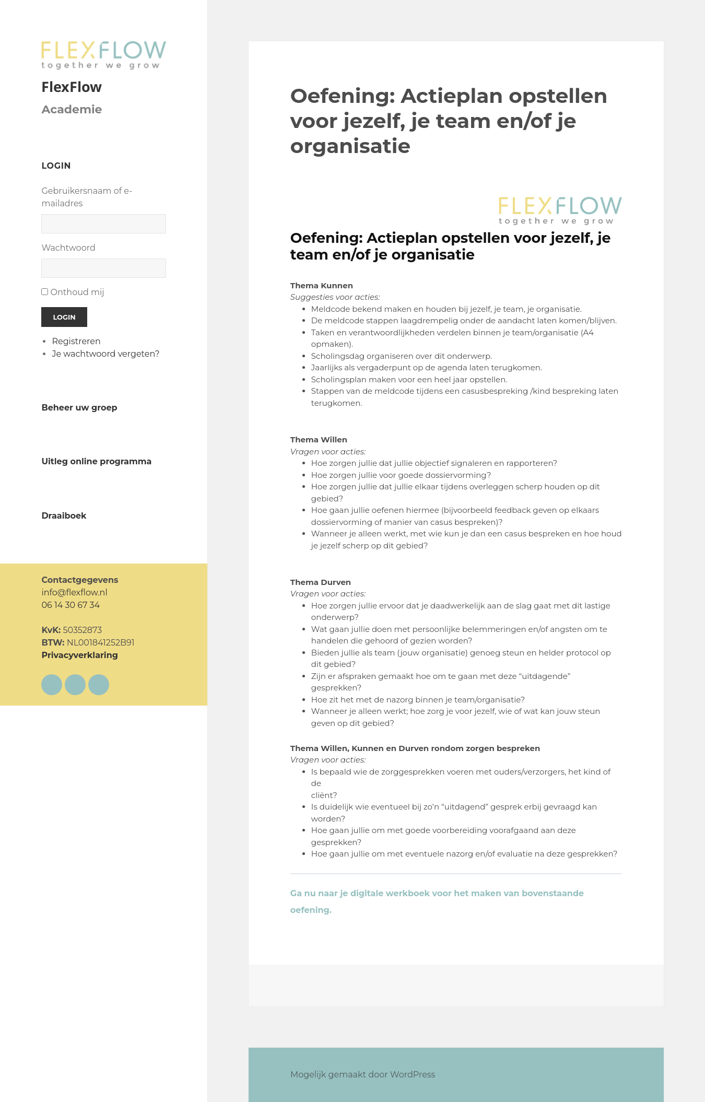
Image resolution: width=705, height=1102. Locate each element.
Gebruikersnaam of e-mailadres (86, 197)
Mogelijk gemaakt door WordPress (363, 1075)
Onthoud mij (77, 292)
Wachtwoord (68, 248)
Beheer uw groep (79, 408)
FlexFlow (71, 86)
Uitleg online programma (96, 461)
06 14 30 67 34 (70, 605)
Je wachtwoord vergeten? (105, 354)
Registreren (76, 341)
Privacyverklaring (79, 655)
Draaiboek (63, 516)
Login (64, 317)
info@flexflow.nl (74, 592)
